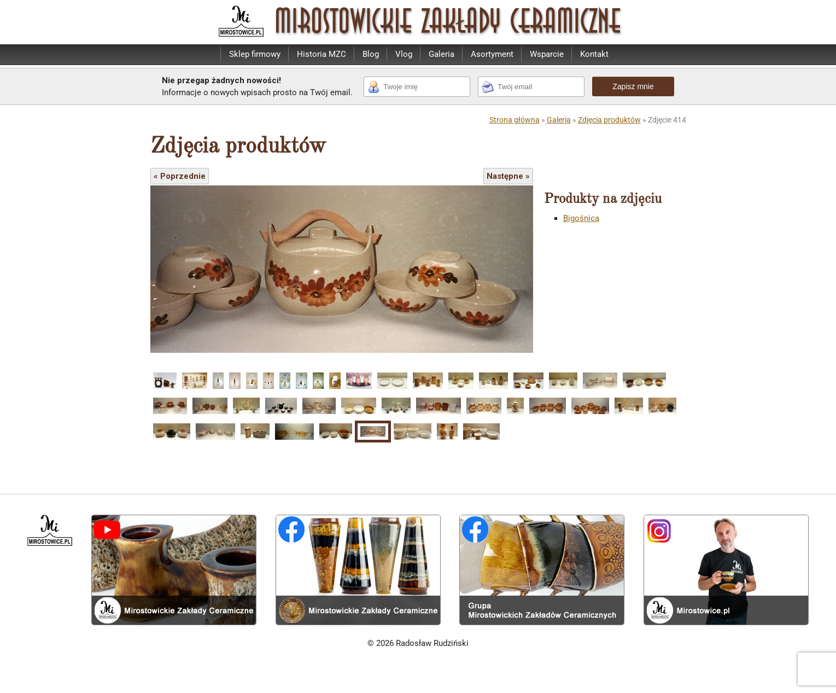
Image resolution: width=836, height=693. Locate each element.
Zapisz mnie (632, 86)
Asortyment (492, 54)
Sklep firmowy (254, 54)
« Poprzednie (180, 176)
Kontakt (594, 54)
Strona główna (514, 119)
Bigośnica (581, 218)
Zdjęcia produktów (609, 119)
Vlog (403, 54)
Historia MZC (321, 54)
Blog (371, 54)
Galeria (441, 54)
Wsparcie (547, 54)
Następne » (508, 176)
